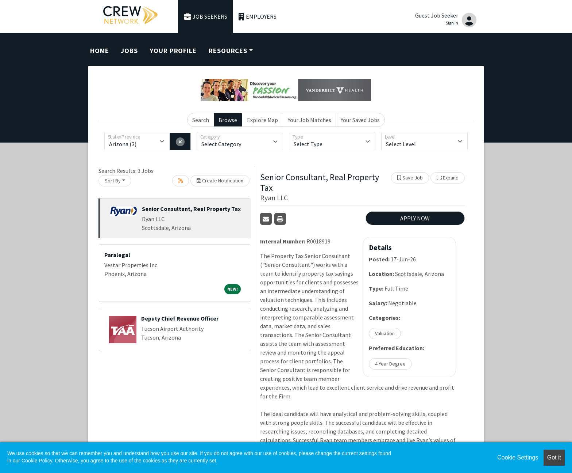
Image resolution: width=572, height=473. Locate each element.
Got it (554, 457)
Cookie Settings (517, 457)
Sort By (113, 180)
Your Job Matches (309, 120)
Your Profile (173, 50)
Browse (228, 120)
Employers (258, 16)
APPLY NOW (415, 218)
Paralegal (117, 254)
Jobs (129, 50)
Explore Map (262, 120)
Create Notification (220, 180)
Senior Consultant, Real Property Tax (191, 208)
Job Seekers (206, 16)
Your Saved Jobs (360, 120)
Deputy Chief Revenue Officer (180, 318)
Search (200, 120)
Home (99, 50)
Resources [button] (228, 50)
